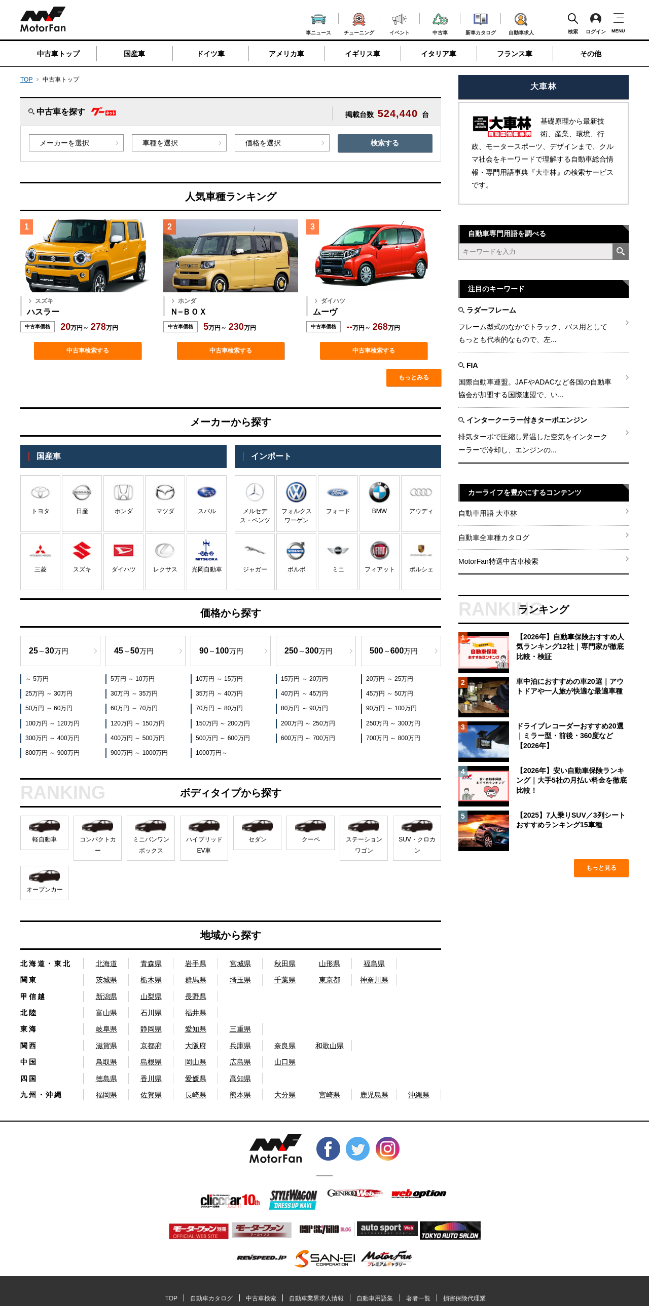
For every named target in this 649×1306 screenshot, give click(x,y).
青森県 (151, 963)
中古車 (440, 22)
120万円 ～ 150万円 (138, 723)
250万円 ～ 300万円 (393, 723)
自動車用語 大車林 (487, 513)
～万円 (48, 650)
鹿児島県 (374, 1095)
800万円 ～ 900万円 (52, 752)
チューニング (359, 22)
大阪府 (195, 1046)
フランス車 (514, 54)
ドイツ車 (210, 54)
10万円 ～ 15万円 (219, 678)
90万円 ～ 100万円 (391, 708)
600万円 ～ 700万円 (308, 738)
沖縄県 (418, 1095)
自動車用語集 (374, 1298)
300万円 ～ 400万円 (52, 738)
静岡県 (151, 1029)
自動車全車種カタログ (493, 537)
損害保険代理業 (464, 1298)
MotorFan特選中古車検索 (498, 561)
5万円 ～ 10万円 (133, 678)
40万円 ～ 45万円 (304, 693)
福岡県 (106, 1095)
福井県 (195, 1013)
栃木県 (151, 980)
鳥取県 (106, 1062)
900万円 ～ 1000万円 (139, 752)
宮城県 (240, 963)
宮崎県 (329, 1095)
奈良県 (285, 1046)
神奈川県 (374, 980)
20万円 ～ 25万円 (389, 678)
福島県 (374, 963)
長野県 (195, 996)
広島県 (240, 1062)
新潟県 (106, 996)
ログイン (596, 23)
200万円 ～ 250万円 (308, 723)
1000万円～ (212, 752)
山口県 (285, 1062)
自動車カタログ (211, 1298)
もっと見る (601, 867)
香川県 (151, 1078)
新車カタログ (480, 23)
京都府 (151, 1046)
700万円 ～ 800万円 (393, 738)
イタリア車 (438, 54)
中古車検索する (87, 350)
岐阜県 (106, 1029)
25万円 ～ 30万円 (49, 693)
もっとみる (414, 377)
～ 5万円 (37, 678)
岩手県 (195, 963)
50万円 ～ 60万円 (49, 708)
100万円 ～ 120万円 (52, 723)
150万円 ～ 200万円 (223, 723)
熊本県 (240, 1095)
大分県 (285, 1095)
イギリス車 (362, 54)
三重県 (240, 1029)
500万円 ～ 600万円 (223, 738)
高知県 (240, 1078)
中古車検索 (261, 1298)
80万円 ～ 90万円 (304, 708)
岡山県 (195, 1062)
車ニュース (318, 23)
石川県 (151, 1013)
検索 (573, 23)
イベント (399, 23)
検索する (385, 143)
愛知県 (195, 1029)
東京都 (329, 980)
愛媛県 (195, 1078)
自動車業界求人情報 (316, 1298)
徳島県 (106, 1078)
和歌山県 (329, 1046)
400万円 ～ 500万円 (138, 738)
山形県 (329, 963)
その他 (590, 54)
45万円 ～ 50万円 (389, 693)
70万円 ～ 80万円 (219, 708)
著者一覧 (418, 1298)
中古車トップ (58, 54)
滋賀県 (106, 1046)
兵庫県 (240, 1046)
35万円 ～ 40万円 (219, 693)
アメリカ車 (286, 54)
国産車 (134, 54)
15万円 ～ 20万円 (304, 678)
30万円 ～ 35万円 (134, 693)
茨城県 (106, 980)
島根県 (151, 1062)
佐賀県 (151, 1095)
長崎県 (195, 1095)
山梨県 (151, 996)
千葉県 (285, 980)
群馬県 (195, 980)
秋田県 (285, 963)
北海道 (106, 963)
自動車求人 (521, 22)
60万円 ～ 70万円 (134, 708)
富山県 (106, 1013)
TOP (26, 79)
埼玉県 (240, 980)
